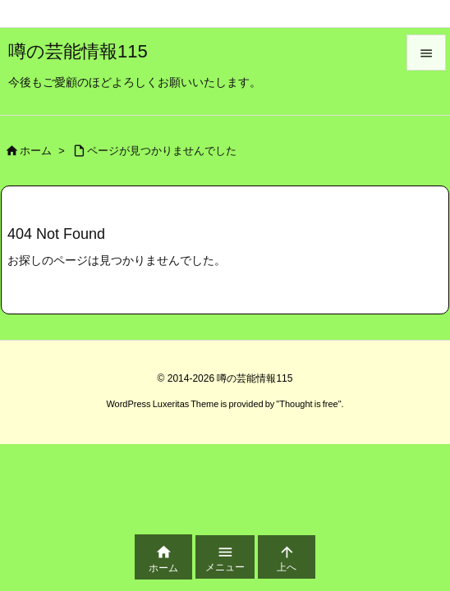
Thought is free (308, 404)
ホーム (36, 150)
